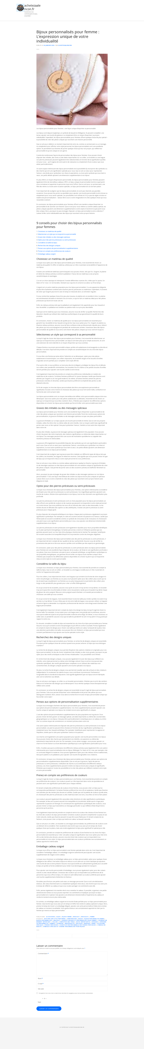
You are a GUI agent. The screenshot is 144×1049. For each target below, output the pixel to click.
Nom (40, 991)
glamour (60, 934)
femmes (52, 934)
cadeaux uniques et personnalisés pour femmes (79, 931)
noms (94, 934)
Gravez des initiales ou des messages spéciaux (54, 248)
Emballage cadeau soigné (47, 265)
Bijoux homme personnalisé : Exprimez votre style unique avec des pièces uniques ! (91, 948)
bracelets (85, 928)
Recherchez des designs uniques (49, 257)
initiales (79, 934)
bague (80, 930)
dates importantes (83, 933)
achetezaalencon (65, 56)
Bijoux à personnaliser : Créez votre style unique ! (57, 948)
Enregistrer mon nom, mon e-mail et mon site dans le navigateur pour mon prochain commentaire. (66, 1006)
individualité (70, 934)
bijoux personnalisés (44, 931)
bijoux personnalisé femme (94, 930)
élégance (95, 933)
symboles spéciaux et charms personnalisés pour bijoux (64, 937)
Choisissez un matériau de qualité (49, 243)
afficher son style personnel (55, 930)
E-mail (40, 996)
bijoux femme (67, 928)
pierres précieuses (51, 936)
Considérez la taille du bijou (47, 254)
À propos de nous (110, 16)
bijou (58, 928)
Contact (123, 16)
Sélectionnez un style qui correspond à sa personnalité (57, 245)
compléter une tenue (67, 933)
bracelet (76, 928)
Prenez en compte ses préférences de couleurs (54, 262)
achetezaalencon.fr (37, 10)
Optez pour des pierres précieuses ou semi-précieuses (57, 251)
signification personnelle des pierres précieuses (78, 936)
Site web (41, 1001)
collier (55, 933)
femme (92, 928)
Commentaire (43, 966)
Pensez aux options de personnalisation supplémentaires (58, 259)
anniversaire (72, 930)
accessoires (50, 928)
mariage (87, 934)
